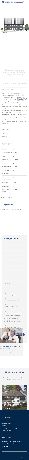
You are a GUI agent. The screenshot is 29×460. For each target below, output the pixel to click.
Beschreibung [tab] (6, 87)
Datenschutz (4, 457)
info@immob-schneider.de (12, 433)
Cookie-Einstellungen (20, 457)
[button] (10, 50)
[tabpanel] (14, 108)
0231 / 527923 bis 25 (11, 428)
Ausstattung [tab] (5, 129)
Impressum (11, 457)
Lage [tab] (3, 133)
